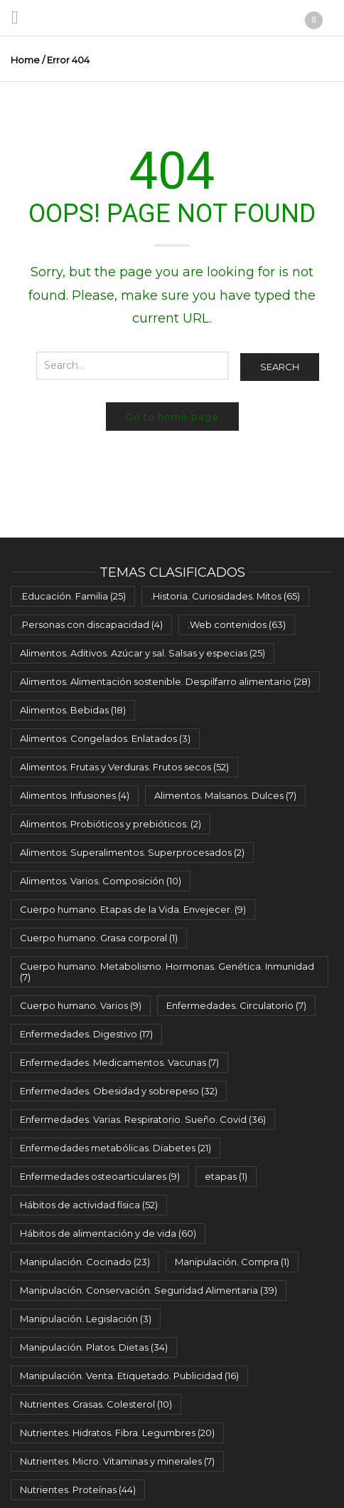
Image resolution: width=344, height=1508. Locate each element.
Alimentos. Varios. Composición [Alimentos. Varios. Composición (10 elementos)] (100, 880)
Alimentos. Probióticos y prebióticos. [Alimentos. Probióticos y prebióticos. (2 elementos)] (110, 823)
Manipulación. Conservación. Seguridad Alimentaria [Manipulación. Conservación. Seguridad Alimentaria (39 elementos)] (148, 1290)
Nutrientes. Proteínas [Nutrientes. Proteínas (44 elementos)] (78, 1489)
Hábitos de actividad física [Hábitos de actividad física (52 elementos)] (89, 1204)
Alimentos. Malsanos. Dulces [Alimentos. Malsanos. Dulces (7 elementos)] (225, 795)
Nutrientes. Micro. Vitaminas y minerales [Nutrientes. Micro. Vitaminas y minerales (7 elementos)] (117, 1461)
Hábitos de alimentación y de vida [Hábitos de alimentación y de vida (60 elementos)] (108, 1233)
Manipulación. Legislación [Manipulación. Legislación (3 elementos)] (85, 1318)
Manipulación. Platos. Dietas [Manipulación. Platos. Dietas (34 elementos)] (94, 1347)
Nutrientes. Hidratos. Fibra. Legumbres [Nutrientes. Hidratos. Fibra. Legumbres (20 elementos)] (117, 1432)
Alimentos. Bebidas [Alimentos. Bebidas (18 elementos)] (73, 710)
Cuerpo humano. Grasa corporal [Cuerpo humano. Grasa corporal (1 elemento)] (99, 937)
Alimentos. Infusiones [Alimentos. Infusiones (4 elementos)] (74, 795)
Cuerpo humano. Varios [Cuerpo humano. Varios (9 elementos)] (80, 1005)
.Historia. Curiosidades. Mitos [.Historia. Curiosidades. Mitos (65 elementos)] (225, 596)
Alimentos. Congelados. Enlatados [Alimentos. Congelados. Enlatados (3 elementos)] (105, 738)
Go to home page (172, 416)
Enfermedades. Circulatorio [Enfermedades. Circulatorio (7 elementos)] (236, 1005)
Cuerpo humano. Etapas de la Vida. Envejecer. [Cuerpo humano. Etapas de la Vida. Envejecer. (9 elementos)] (133, 909)
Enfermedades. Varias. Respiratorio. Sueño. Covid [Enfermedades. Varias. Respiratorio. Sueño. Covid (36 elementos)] (143, 1119)
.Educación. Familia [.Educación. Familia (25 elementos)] (73, 596)
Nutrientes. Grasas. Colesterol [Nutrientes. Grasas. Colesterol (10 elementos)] (96, 1404)
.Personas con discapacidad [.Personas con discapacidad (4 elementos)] (91, 624)
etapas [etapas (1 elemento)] (226, 1176)
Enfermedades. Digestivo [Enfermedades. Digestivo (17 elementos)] (86, 1034)
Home (25, 60)
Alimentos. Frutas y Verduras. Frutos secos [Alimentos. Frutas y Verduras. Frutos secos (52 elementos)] (124, 767)
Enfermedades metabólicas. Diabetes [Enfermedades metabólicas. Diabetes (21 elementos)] (115, 1147)
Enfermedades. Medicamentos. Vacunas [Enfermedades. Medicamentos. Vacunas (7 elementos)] (119, 1062)
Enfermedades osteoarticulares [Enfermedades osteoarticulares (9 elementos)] (100, 1176)
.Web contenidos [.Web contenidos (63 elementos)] (237, 624)
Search (279, 366)
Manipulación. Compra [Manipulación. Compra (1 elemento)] (232, 1261)
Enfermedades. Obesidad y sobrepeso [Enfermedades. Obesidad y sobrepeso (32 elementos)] (118, 1090)
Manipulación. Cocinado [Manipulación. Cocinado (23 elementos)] (85, 1261)
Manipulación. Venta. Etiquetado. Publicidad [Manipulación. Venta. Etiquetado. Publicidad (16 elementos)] (129, 1375)
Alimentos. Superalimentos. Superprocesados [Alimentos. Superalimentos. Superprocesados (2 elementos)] (132, 852)
